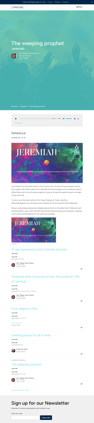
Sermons (14, 106)
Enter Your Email (16, 413)
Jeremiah (23, 106)
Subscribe (46, 417)
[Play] (16, 118)
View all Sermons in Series (20, 390)
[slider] (35, 119)
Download (18, 123)
